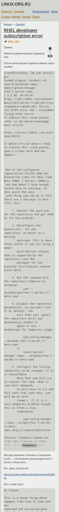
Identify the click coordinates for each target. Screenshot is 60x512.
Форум (16, 16)
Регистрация (41, 11)
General (20, 24)
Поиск (36, 16)
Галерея (19, 11)
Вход (55, 11)
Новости (6, 11)
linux (10, 41)
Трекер (26, 16)
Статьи (5, 16)
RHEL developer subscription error (23, 32)
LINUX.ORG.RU (16, 4)
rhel (17, 41)
